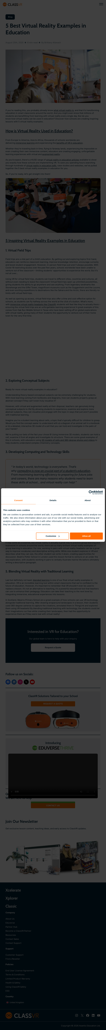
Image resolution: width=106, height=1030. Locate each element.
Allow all (86, 536)
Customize (52, 536)
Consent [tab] (18, 500)
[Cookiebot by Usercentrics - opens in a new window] (91, 492)
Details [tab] (53, 500)
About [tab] (88, 500)
